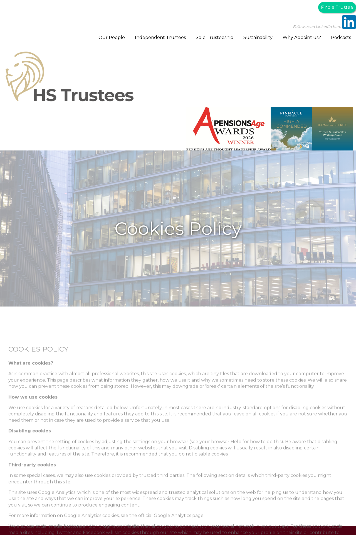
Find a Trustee (337, 7)
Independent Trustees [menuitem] (160, 37)
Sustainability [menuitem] (258, 37)
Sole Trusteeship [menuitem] (214, 37)
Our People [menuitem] (111, 37)
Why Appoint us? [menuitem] (302, 37)
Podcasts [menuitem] (341, 37)
